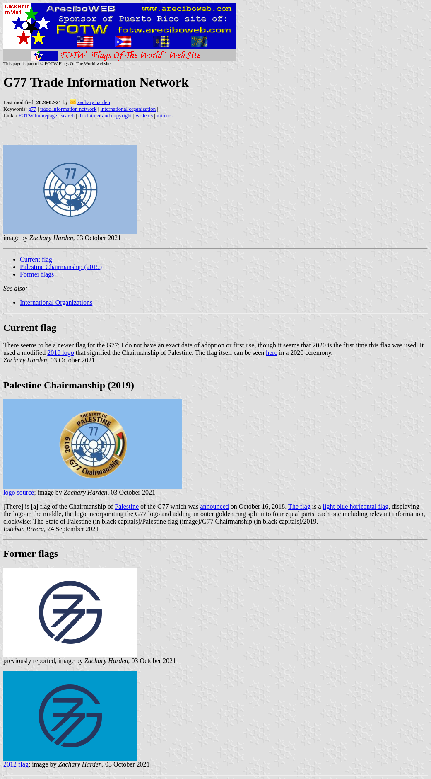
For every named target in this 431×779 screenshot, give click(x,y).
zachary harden (93, 102)
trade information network (68, 109)
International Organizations (56, 302)
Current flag (36, 259)
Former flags (37, 274)
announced (214, 506)
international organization (128, 109)
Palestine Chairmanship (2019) (61, 266)
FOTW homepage (37, 115)
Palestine (127, 506)
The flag (299, 506)
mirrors (164, 115)
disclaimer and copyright (105, 115)
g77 (32, 109)
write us (144, 115)
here (271, 352)
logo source (18, 492)
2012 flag (16, 764)
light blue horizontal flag (356, 506)
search (68, 115)
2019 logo (60, 352)
